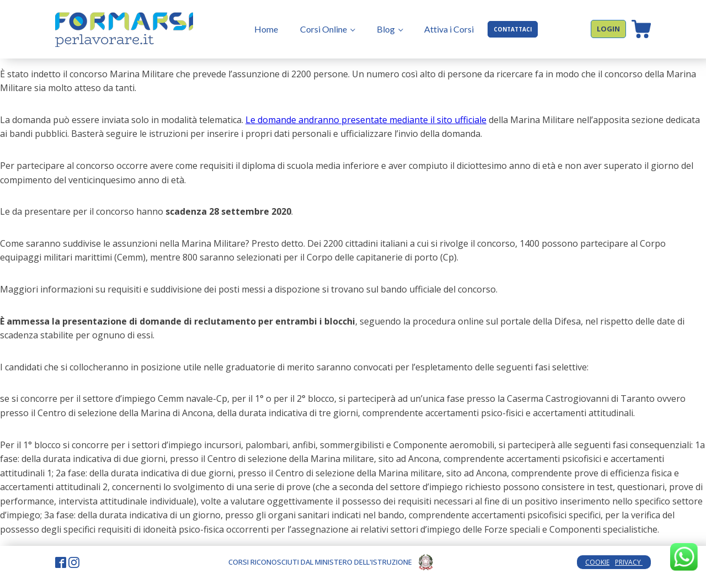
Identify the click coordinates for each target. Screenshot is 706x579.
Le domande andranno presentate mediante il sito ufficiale (365, 120)
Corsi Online (323, 29)
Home (266, 29)
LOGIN (608, 29)
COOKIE (597, 562)
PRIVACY (629, 562)
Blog (386, 29)
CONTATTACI (513, 29)
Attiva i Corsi (449, 29)
